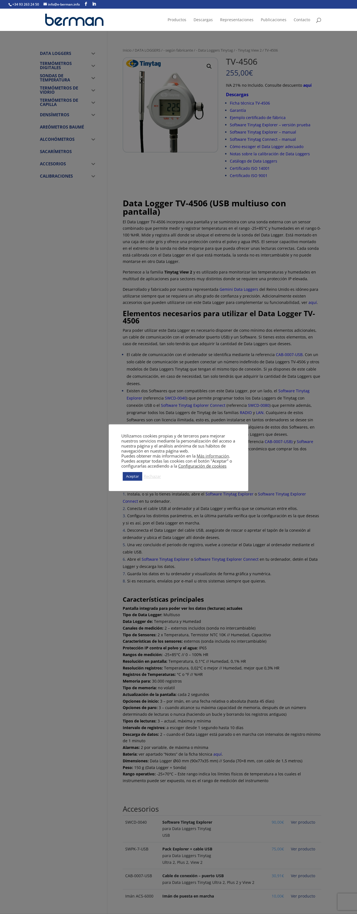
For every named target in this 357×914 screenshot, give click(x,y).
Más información (213, 456)
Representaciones (237, 20)
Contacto (302, 20)
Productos (177, 20)
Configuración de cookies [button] (202, 466)
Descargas (203, 20)
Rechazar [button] (152, 476)
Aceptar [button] (132, 476)
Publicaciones (273, 20)
